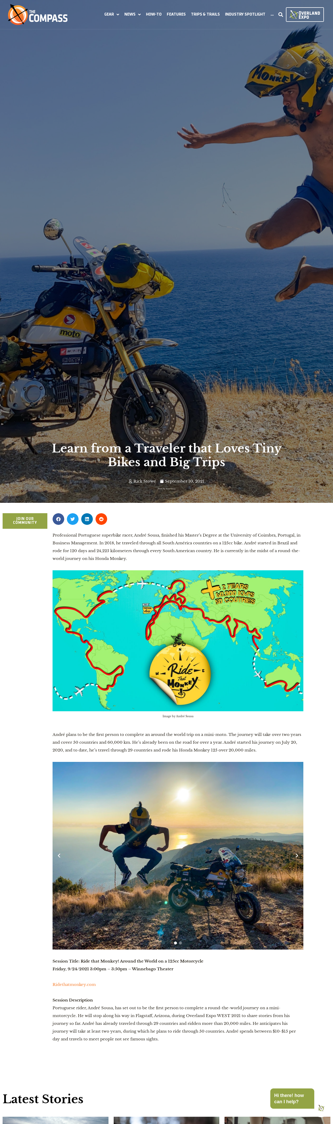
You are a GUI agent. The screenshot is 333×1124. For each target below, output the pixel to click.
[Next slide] (297, 855)
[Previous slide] (59, 855)
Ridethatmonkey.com (74, 984)
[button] (112, 14)
